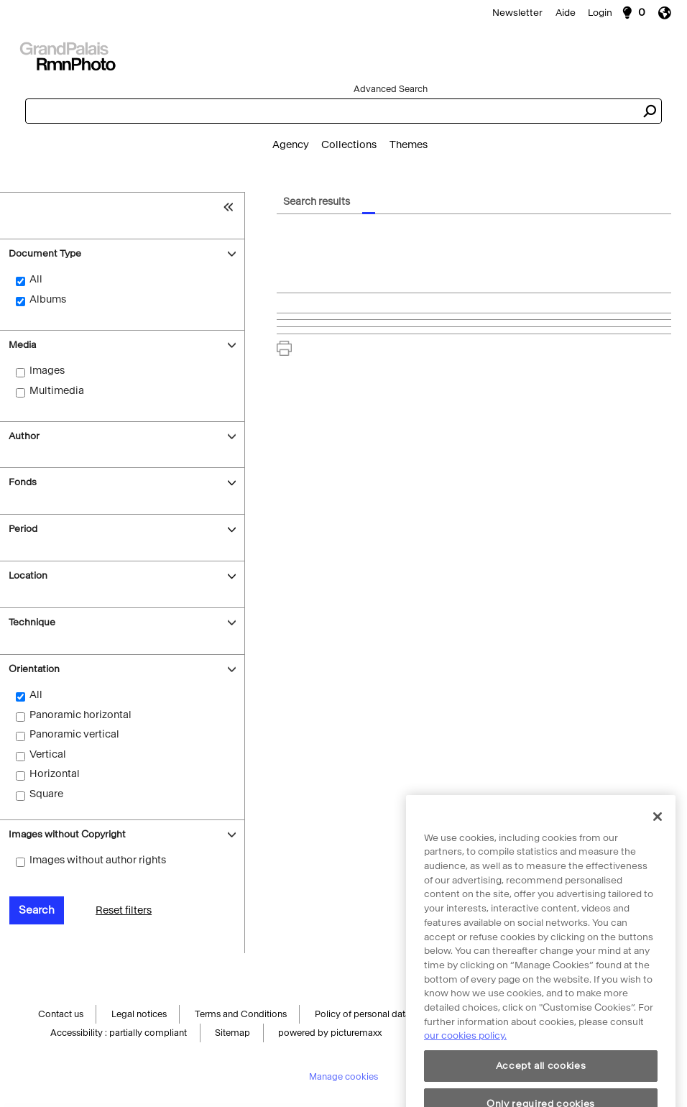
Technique (32, 622)
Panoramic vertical (74, 734)
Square (46, 794)
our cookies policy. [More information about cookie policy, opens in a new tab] (465, 1053)
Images (47, 370)
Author (24, 436)
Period (23, 528)
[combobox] (331, 111)
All (35, 279)
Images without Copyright (67, 834)
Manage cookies (343, 1078)
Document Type (45, 253)
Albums (47, 299)
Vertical (47, 754)
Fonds (23, 482)
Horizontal (54, 773)
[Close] (657, 834)
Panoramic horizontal (80, 714)
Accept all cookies (541, 1083)
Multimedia (56, 390)
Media (22, 344)
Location (28, 575)
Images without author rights (97, 860)
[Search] (343, 55)
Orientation (34, 669)
